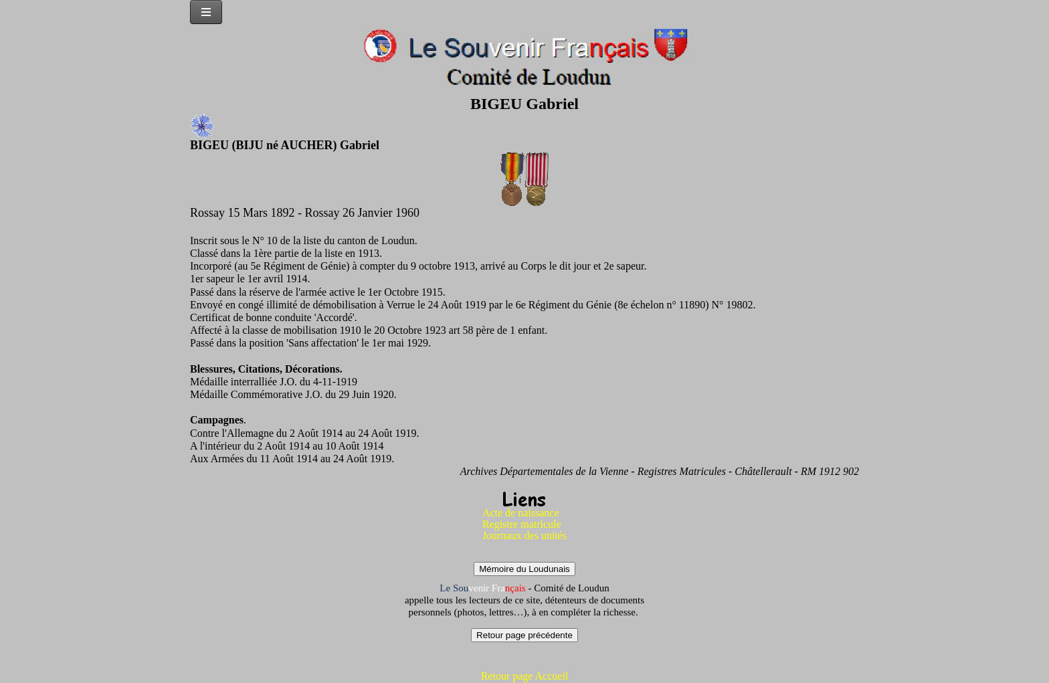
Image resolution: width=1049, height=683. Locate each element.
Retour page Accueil (525, 676)
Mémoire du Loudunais (524, 569)
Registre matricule (521, 524)
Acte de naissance (520, 512)
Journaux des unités (524, 535)
